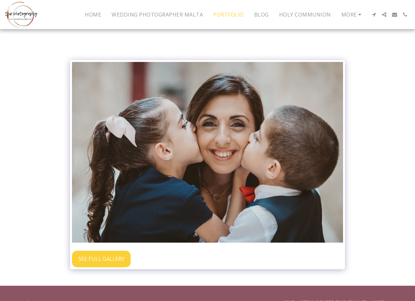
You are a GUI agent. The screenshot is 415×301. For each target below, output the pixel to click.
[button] (374, 14)
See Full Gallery (101, 258)
